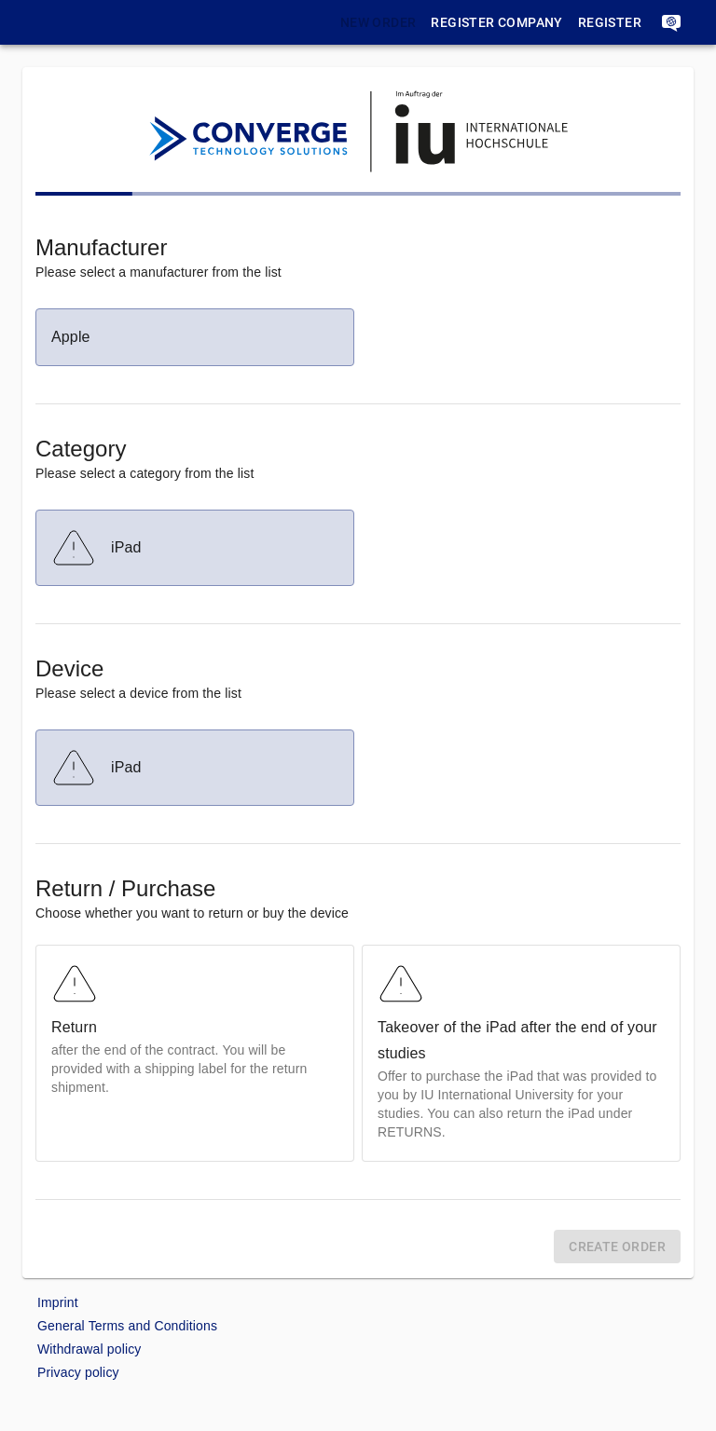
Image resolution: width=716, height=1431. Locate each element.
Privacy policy (78, 1372)
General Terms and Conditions (127, 1325)
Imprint (57, 1302)
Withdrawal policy (89, 1349)
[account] (671, 22)
